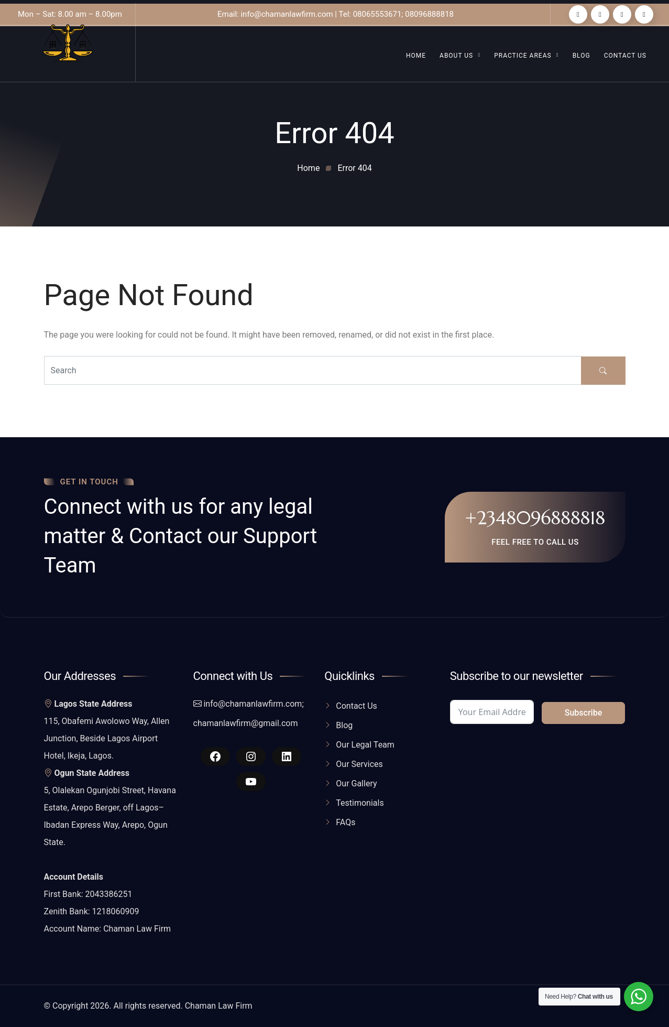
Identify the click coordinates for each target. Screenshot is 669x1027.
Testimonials (359, 803)
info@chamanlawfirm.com (252, 704)
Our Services (359, 764)
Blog (581, 55)
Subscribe (583, 713)
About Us (456, 55)
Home (416, 55)
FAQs (345, 822)
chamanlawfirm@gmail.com (245, 723)
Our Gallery (356, 783)
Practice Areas (522, 55)
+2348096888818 (535, 518)
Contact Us (625, 55)
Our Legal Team (365, 745)
